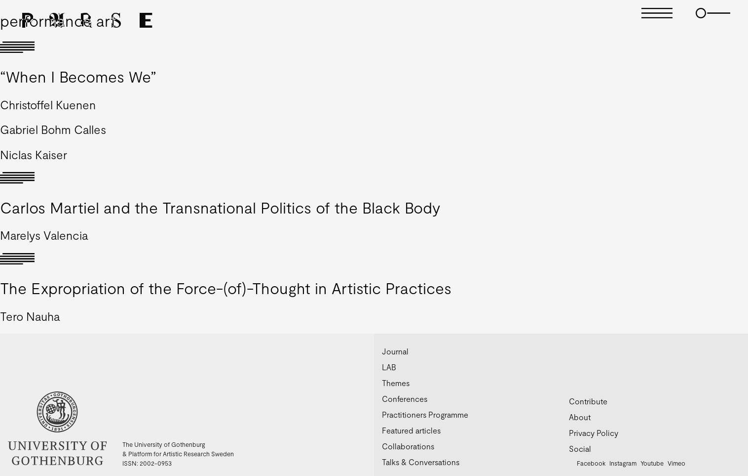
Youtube (652, 463)
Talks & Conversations (420, 462)
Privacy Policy (593, 432)
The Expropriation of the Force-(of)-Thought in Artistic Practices (225, 287)
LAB (389, 367)
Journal (395, 351)
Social (580, 448)
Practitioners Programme (425, 414)
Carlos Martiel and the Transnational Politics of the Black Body (220, 207)
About (580, 417)
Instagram (622, 463)
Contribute (588, 401)
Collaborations (408, 446)
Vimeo (676, 463)
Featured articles (411, 430)
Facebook (591, 463)
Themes (396, 383)
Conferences (404, 398)
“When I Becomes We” (78, 76)
